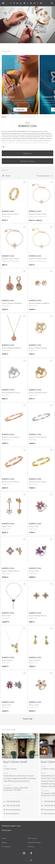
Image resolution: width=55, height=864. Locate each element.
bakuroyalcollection (11, 814)
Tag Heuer (24, 778)
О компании (6, 846)
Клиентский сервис (34, 842)
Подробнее (27, 153)
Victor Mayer (7, 778)
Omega (14, 778)
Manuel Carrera (16, 781)
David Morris (25, 781)
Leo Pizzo (19, 776)
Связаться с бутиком (27, 161)
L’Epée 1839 (7, 781)
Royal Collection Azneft (15, 761)
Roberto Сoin (13, 776)
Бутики (4, 838)
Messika (6, 776)
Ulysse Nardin (32, 778)
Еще (4, 147)
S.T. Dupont (30, 776)
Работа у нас (32, 838)
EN (28, 860)
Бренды (4, 842)
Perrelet (19, 778)
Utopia (25, 776)
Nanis (49, 778)
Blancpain (49, 784)
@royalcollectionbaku (11, 810)
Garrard (43, 781)
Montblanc (44, 786)
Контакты (31, 846)
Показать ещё (27, 719)
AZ (24, 860)
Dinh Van (44, 778)
